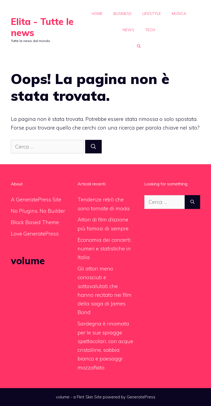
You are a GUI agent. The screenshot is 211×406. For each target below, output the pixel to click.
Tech (150, 29)
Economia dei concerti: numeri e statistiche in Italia (104, 249)
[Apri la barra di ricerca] (139, 46)
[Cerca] (93, 147)
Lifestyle (151, 13)
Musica (179, 13)
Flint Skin (85, 396)
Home (97, 13)
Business (122, 13)
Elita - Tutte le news (42, 27)
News (128, 29)
